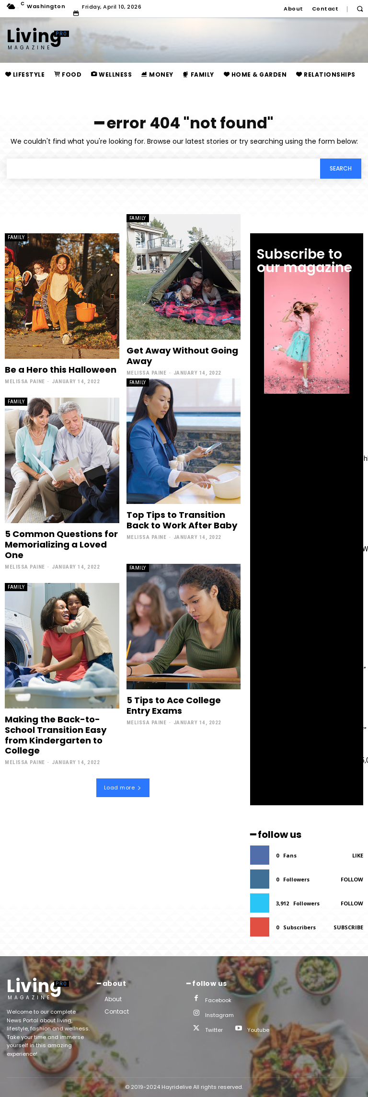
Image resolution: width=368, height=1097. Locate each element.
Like (357, 855)
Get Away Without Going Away (182, 355)
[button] (359, 8)
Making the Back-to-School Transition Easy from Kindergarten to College (55, 734)
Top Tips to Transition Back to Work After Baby (181, 520)
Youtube (258, 1030)
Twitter (214, 1030)
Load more (123, 787)
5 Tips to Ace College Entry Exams (173, 705)
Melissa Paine (25, 381)
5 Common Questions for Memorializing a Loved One (61, 544)
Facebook (218, 1000)
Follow (352, 879)
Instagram (219, 1015)
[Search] (340, 169)
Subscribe (348, 927)
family (16, 237)
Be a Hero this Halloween (60, 370)
